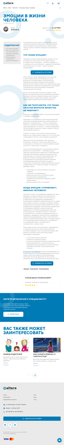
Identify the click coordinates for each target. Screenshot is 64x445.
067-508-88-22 (10, 411)
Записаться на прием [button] (32, 418)
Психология (34, 269)
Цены (35, 397)
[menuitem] (16, 395)
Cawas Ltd (13, 433)
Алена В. (15, 30)
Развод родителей (12, 354)
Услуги (5, 395)
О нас (35, 399)
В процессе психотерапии (32, 251)
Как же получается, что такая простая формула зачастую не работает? (12, 53)
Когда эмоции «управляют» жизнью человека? (12, 59)
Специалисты (6, 397)
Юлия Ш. (5, 363)
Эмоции (26, 269)
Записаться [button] (13, 314)
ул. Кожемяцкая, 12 (11, 404)
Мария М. (35, 363)
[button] (58, 3)
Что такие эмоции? (12, 48)
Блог (35, 395)
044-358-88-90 (19, 411)
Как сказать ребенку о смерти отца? (44, 355)
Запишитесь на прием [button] (42, 72)
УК (48, 3)
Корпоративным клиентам (10, 399)
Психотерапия (44, 269)
